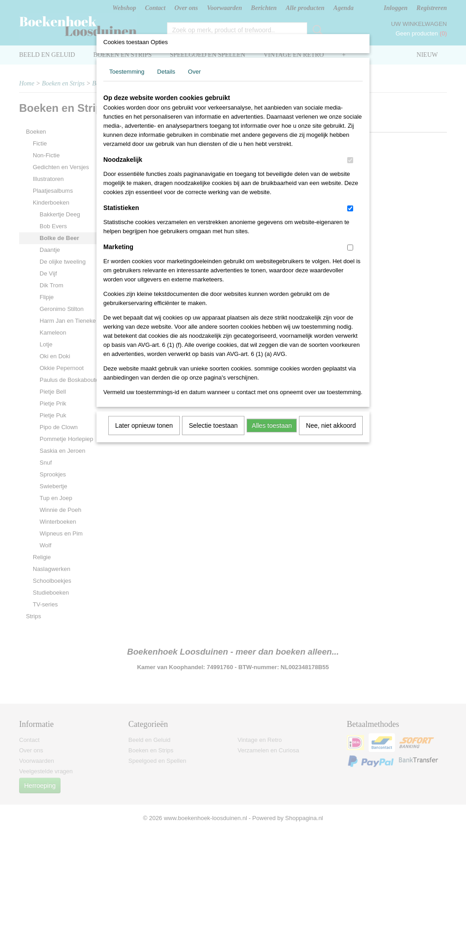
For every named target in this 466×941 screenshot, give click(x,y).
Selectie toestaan (213, 425)
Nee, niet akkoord (331, 425)
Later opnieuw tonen (144, 425)
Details (166, 71)
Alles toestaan (272, 425)
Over (194, 71)
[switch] (350, 160)
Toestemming (126, 71)
